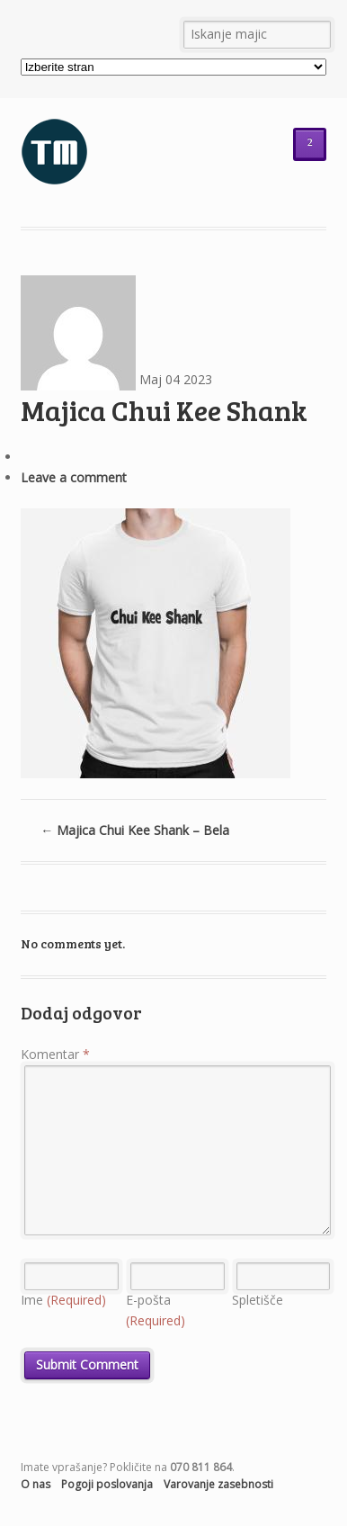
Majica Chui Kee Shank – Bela (134, 830)
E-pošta (155, 1310)
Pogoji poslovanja (107, 1484)
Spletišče (257, 1299)
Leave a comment (74, 477)
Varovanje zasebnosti (218, 1484)
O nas (35, 1484)
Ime (63, 1299)
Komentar (55, 1054)
